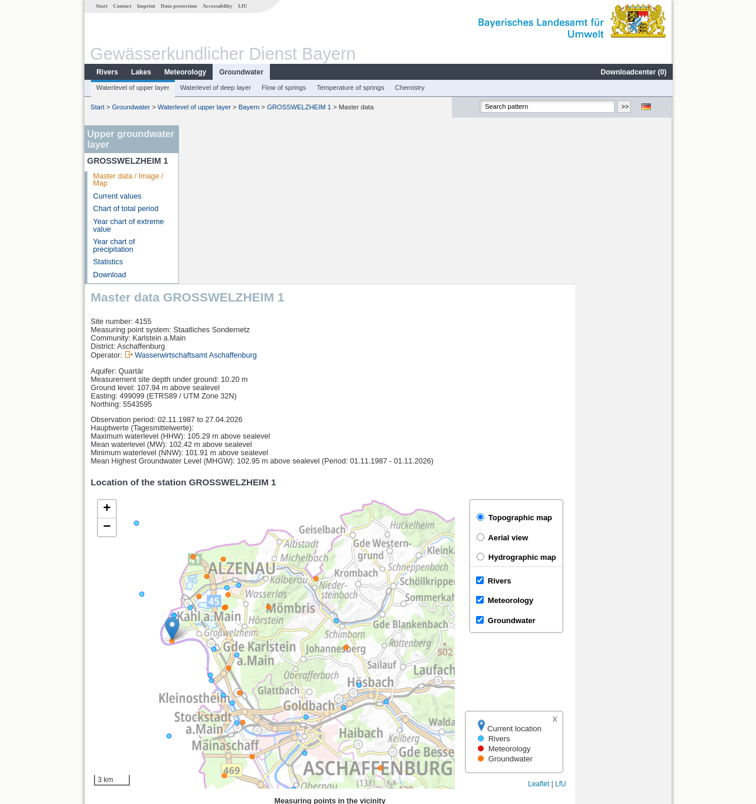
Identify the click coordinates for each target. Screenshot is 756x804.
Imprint (145, 6)
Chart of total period (125, 209)
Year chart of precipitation (114, 246)
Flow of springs (283, 87)
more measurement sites (244, 721)
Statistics (107, 262)
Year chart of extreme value (128, 226)
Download (109, 275)
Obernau (210, 708)
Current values (117, 196)
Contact (121, 6)
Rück (204, 669)
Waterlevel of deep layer (215, 87)
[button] (269, 470)
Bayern (248, 107)
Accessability (217, 6)
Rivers (107, 72)
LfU (242, 6)
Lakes (141, 72)
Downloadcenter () (633, 72)
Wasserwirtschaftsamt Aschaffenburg (292, 197)
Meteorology (185, 72)
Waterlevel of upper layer (132, 87)
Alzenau (209, 695)
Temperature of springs (349, 87)
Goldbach (211, 682)
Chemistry (409, 87)
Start (101, 6)
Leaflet (635, 625)
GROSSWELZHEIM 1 (298, 107)
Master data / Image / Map (128, 180)
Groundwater (241, 72)
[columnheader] (255, 656)
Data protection (178, 6)
